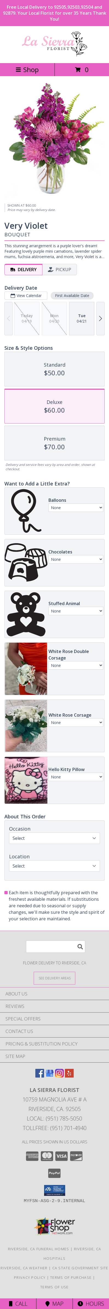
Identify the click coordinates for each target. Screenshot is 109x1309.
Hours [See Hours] (91, 1303)
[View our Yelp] (69, 1076)
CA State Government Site (80, 1267)
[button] (54, 1190)
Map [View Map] (54, 1303)
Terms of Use (54, 1287)
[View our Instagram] (59, 1076)
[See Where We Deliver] (54, 977)
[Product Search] (55, 946)
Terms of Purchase (70, 1277)
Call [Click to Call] (18, 1303)
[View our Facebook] (39, 1076)
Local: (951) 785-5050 (54, 1118)
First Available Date (72, 295)
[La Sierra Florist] (54, 55)
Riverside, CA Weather (24, 1267)
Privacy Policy (29, 1277)
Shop (27, 69)
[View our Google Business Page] (49, 1076)
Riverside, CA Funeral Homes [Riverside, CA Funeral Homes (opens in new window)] (38, 1248)
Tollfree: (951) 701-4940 (55, 1128)
